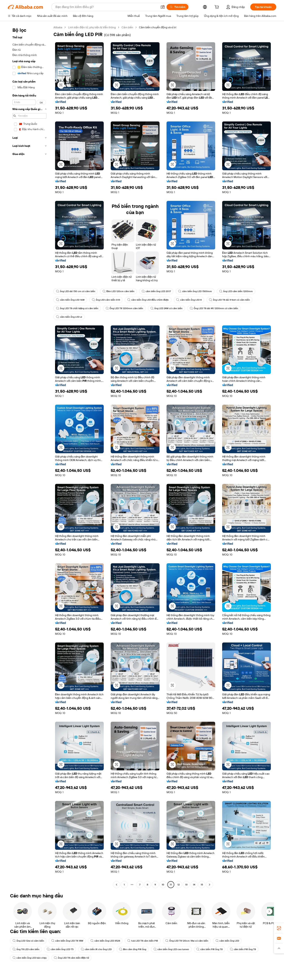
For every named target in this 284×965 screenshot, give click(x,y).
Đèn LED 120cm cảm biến (119, 291)
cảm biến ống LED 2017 (158, 291)
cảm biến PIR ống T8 (213, 949)
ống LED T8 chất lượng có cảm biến (77, 308)
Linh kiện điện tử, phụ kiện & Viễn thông (94, 27)
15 (201, 884)
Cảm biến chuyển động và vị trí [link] (163, 27)
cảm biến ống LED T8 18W (68, 940)
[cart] (216, 7)
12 (178, 884)
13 (186, 884)
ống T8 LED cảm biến (26, 949)
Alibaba (58, 27)
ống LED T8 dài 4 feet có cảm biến (233, 299)
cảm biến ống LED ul (69, 316)
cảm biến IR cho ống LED (98, 949)
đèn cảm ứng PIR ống (135, 949)
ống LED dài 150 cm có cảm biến (76, 291)
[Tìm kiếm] (175, 7)
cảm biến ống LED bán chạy (30, 957)
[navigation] (29, 456)
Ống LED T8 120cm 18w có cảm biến (191, 940)
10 (163, 884)
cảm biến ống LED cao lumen (174, 949)
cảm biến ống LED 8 (192, 299)
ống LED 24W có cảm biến (169, 308)
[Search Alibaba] (105, 7)
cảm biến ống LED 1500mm (197, 291)
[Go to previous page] (116, 884)
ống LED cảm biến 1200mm (239, 291)
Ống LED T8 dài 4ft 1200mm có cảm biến (218, 308)
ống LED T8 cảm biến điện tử (73, 957)
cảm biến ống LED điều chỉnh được (150, 299)
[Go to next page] (209, 884)
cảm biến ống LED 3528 (108, 940)
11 (171, 884)
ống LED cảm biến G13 (107, 299)
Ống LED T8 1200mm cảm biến (126, 308)
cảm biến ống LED (233, 940)
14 (194, 884)
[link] (279, 928)
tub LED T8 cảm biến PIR (146, 940)
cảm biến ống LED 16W (70, 299)
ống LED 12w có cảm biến (29, 940)
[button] (160, 7)
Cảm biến (132, 27)
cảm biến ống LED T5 (61, 949)
